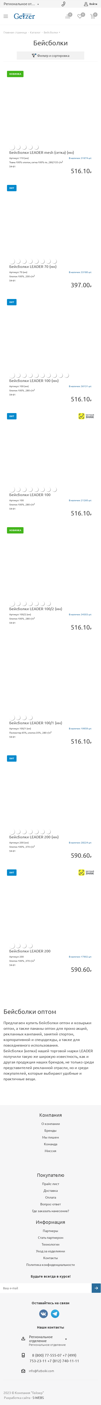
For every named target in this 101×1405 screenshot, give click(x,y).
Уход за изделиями (50, 1251)
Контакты (50, 1258)
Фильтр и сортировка (50, 56)
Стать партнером (50, 1237)
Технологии (50, 1244)
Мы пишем (50, 1137)
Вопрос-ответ (50, 1204)
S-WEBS (38, 1398)
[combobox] (49, 1338)
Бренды (50, 1130)
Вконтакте (43, 1314)
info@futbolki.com (41, 1371)
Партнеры (50, 1231)
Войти (90, 4)
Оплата (50, 1197)
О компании (50, 1124)
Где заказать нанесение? (50, 1211)
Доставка (51, 1190)
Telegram (55, 1314)
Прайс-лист (50, 1184)
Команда (50, 1144)
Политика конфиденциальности (50, 1265)
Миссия (50, 1151)
